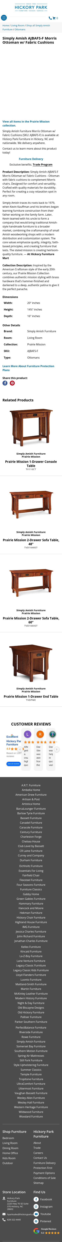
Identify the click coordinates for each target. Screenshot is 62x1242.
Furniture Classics (31, 889)
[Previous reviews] (20, 749)
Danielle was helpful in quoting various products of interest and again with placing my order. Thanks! (51, 756)
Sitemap (39, 1183)
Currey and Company (31, 855)
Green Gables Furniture (31, 898)
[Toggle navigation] (4, 18)
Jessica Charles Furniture (31, 931)
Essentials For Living (31, 870)
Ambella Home (31, 790)
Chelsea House (31, 841)
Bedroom (8, 1138)
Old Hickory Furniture (31, 1012)
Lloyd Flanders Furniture (31, 975)
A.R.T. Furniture (31, 785)
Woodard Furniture (31, 1116)
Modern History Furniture (31, 998)
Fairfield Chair (31, 875)
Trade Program (42, 164)
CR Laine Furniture (31, 850)
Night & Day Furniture (31, 1003)
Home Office (10, 1153)
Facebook (46, 1199)
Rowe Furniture (31, 1037)
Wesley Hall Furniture (31, 1102)
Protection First (43, 1168)
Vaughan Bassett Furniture (31, 1093)
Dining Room (10, 1148)
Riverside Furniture (31, 1032)
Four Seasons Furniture (31, 884)
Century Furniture (31, 832)
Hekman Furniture (31, 912)
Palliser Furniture (31, 1017)
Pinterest (45, 1221)
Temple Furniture (31, 1074)
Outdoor (7, 1163)
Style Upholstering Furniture (31, 1065)
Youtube (46, 1214)
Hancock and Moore (31, 908)
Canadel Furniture (31, 822)
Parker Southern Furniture (31, 1021)
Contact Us (40, 1157)
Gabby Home (31, 894)
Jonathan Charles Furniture (31, 941)
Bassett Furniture (31, 818)
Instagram (46, 1206)
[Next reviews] (57, 749)
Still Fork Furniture (31, 1060)
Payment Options (44, 1173)
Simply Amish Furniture (30, 453)
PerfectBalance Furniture (31, 1027)
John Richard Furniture (31, 936)
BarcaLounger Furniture (31, 808)
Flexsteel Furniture (31, 880)
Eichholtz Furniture (31, 866)
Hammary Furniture (31, 903)
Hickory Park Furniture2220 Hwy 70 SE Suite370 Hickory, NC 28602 (17, 1204)
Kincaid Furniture (31, 951)
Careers (38, 1153)
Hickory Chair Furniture (31, 917)
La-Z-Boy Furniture (31, 956)
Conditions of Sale (45, 1178)
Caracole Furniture (31, 827)
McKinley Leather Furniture (31, 993)
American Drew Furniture (30, 794)
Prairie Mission (31, 456)
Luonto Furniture (31, 979)
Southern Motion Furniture (30, 1051)
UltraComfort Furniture (31, 1083)
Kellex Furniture (31, 947)
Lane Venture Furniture (31, 961)
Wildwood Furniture (31, 1112)
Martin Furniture (31, 989)
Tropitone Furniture (31, 1079)
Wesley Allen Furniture (31, 1098)
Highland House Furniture (31, 922)
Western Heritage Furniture (31, 1107)
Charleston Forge (31, 836)
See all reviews (13, 764)
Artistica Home (31, 804)
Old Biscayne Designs (31, 1007)
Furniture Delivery (31, 159)
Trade (37, 1147)
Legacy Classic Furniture (31, 965)
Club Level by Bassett (31, 846)
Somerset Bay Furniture (30, 1046)
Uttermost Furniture (31, 1088)
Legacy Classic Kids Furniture (31, 970)
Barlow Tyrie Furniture (31, 813)
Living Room (10, 1143)
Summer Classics (31, 1069)
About (37, 1142)
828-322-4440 (14, 1219)
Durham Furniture (31, 860)
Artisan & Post (31, 799)
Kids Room (9, 1158)
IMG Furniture (31, 927)
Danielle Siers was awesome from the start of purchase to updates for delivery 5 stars (38, 756)
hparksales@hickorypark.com (22, 1214)
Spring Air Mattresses (31, 1055)
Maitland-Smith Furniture (31, 984)
